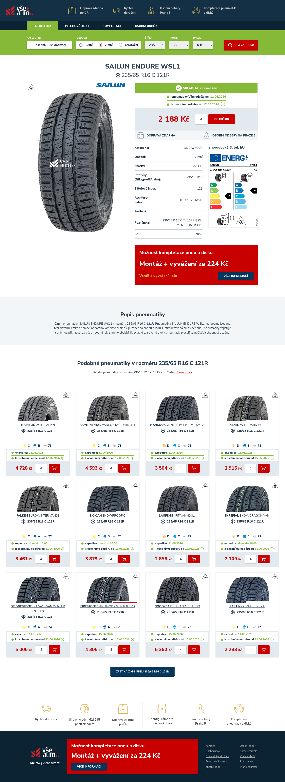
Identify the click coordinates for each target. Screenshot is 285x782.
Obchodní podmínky (215, 754)
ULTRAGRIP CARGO (177, 606)
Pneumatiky (43, 26)
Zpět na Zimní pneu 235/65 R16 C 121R (142, 672)
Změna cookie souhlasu (211, 761)
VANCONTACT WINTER (107, 425)
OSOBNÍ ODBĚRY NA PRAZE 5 (233, 135)
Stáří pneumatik (245, 767)
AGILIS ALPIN (38, 425)
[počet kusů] (200, 119)
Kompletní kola (248, 748)
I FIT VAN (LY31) (177, 516)
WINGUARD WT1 (247, 425)
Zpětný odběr (211, 770)
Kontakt (208, 743)
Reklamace (245, 759)
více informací (196, 265)
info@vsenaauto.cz (45, 763)
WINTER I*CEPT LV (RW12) (177, 425)
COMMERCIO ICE (247, 606)
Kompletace (120, 26)
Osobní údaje (211, 748)
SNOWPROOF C (107, 516)
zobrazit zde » (183, 372)
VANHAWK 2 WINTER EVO (107, 606)
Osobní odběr (157, 26)
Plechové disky (82, 26)
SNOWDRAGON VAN (247, 516)
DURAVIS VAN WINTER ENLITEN (38, 608)
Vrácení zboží (247, 754)
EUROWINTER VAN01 (37, 516)
